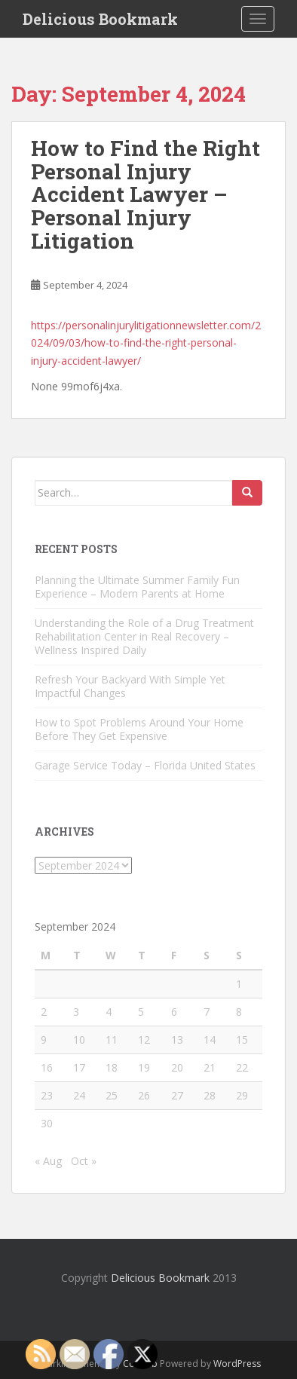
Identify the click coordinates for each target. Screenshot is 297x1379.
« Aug (48, 1161)
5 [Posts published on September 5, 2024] (141, 1011)
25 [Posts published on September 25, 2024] (112, 1095)
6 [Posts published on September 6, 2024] (174, 1011)
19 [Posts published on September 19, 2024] (144, 1067)
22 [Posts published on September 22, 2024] (242, 1067)
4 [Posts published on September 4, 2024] (109, 1011)
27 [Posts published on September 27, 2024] (177, 1095)
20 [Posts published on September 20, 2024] (177, 1067)
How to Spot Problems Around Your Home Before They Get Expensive (139, 729)
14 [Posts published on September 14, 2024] (210, 1039)
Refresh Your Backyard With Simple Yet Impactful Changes (130, 686)
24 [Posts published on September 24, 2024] (79, 1095)
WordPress (237, 1363)
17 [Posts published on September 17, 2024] (79, 1067)
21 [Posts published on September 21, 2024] (210, 1067)
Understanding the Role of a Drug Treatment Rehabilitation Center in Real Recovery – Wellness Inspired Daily (144, 636)
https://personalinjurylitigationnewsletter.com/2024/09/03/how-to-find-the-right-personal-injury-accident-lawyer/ (146, 343)
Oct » (83, 1161)
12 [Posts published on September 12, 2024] (144, 1039)
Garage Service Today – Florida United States (145, 765)
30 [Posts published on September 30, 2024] (47, 1123)
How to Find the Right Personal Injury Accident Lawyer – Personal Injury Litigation (145, 194)
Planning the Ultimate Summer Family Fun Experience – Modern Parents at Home (137, 587)
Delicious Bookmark (100, 19)
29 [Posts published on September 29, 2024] (242, 1095)
